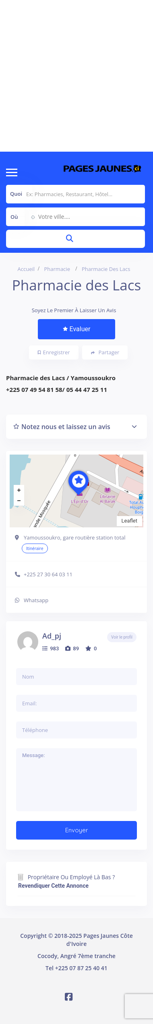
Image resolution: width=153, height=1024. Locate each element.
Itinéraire (34, 548)
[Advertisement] (75, 76)
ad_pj (51, 636)
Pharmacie (57, 269)
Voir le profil (121, 637)
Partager (105, 352)
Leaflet (130, 521)
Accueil (26, 269)
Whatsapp (36, 600)
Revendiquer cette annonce (53, 885)
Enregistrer (54, 352)
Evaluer (77, 329)
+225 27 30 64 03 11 (48, 574)
